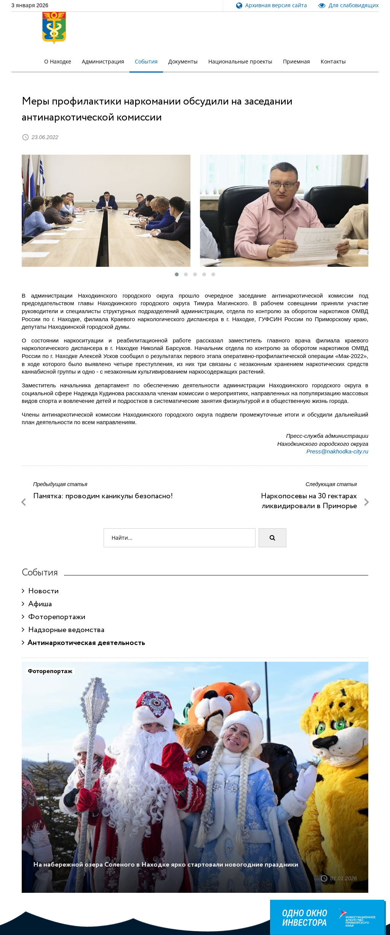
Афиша (37, 604)
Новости (40, 591)
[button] (176, 274)
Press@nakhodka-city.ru (337, 451)
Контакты (333, 62)
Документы (183, 62)
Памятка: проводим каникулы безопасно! (103, 496)
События (146, 62)
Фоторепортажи (53, 617)
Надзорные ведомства (63, 629)
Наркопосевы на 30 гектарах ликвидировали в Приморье (309, 501)
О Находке (57, 62)
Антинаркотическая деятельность (83, 642)
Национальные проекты (240, 62)
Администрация (103, 62)
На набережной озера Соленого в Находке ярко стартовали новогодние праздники (165, 865)
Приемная (296, 62)
